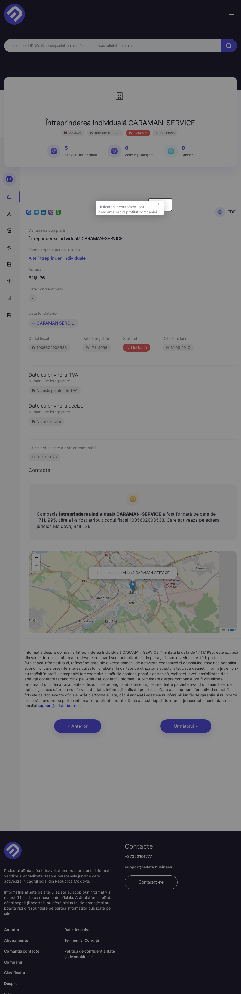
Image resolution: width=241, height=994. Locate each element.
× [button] (207, 209)
